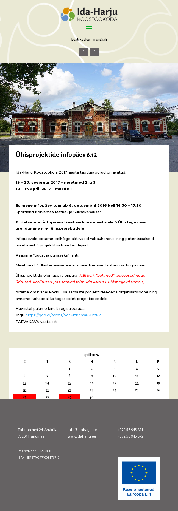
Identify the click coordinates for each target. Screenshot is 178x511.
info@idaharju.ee (82, 429)
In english (99, 39)
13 (24, 383)
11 (136, 376)
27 (24, 397)
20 (24, 390)
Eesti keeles (80, 39)
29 (69, 397)
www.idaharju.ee (82, 436)
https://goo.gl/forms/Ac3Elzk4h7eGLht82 (63, 315)
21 (47, 390)
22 (69, 390)
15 (69, 383)
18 (137, 383)
